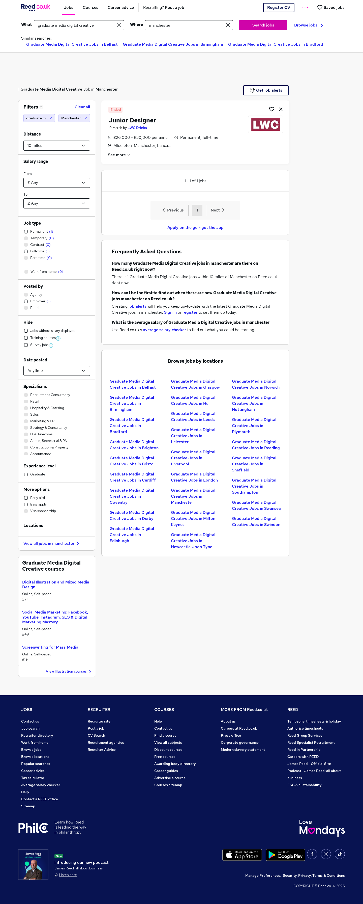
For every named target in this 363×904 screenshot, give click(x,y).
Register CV (278, 7)
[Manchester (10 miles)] (74, 118)
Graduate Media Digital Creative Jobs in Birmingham (173, 44)
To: (25, 194)
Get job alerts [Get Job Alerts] (266, 90)
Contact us (30, 721)
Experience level (39, 466)
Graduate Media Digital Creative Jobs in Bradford (275, 44)
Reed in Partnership (304, 749)
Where (136, 24)
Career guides (166, 770)
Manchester (107, 89)
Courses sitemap (168, 785)
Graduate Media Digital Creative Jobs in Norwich (256, 384)
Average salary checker (40, 785)
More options (36, 489)
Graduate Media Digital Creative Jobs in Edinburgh (132, 534)
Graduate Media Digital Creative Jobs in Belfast (72, 44)
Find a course (165, 735)
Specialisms (35, 386)
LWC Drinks (137, 127)
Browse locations (35, 756)
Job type (32, 223)
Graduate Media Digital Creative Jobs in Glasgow (195, 384)
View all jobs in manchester (51, 543)
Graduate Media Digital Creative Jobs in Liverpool (193, 458)
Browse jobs (308, 25)
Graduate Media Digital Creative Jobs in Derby (132, 515)
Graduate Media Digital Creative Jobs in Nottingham (254, 403)
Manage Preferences (262, 875)
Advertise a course (170, 778)
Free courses (164, 756)
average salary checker (164, 329)
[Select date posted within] (56, 371)
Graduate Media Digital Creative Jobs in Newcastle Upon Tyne (193, 540)
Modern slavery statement (243, 749)
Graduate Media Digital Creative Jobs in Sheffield (254, 464)
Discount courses (168, 749)
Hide (28, 322)
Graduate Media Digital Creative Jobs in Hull (193, 400)
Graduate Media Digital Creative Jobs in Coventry (132, 496)
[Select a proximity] (56, 146)
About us (228, 721)
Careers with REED (303, 756)
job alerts (137, 306)
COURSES (164, 709)
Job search (30, 728)
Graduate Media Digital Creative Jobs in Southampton (254, 486)
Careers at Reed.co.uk (239, 728)
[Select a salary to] (56, 203)
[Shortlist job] (271, 109)
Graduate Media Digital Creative (51, 89)
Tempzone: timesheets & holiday (314, 721)
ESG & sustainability (304, 785)
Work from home (34, 742)
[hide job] (280, 109)
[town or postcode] (189, 25)
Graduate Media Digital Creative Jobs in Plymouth (254, 425)
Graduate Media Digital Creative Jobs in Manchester (193, 496)
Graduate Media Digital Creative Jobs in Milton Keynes (193, 518)
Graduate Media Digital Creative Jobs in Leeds (193, 416)
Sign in (170, 312)
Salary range (35, 161)
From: (28, 173)
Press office (231, 735)
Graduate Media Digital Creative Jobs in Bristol (132, 461)
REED (292, 709)
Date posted (35, 360)
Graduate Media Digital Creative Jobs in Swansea (256, 505)
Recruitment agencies (106, 742)
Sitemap (28, 806)
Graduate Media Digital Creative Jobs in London (194, 477)
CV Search (96, 735)
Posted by (33, 286)
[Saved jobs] (331, 7)
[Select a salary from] (56, 183)
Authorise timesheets (305, 728)
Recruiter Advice (102, 749)
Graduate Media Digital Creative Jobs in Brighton (134, 444)
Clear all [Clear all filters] (82, 107)
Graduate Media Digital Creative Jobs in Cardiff (133, 477)
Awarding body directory (175, 763)
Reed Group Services (304, 735)
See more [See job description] (119, 154)
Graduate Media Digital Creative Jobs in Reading (256, 444)
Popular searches (35, 763)
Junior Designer (132, 120)
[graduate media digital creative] (39, 118)
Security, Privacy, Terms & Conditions (314, 875)
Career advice (33, 770)
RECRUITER (99, 709)
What (26, 24)
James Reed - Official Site (309, 763)
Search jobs (263, 25)
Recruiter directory (37, 735)
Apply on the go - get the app (195, 227)
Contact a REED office (39, 799)
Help (25, 792)
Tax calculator (32, 778)
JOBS (26, 709)
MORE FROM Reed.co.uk (244, 709)
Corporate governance (240, 742)
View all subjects (168, 742)
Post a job (96, 728)
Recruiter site (99, 721)
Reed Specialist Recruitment (311, 742)
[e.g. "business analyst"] (79, 25)
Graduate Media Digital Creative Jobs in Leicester (193, 435)
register (190, 312)
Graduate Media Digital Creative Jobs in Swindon (256, 521)
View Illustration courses (69, 671)
